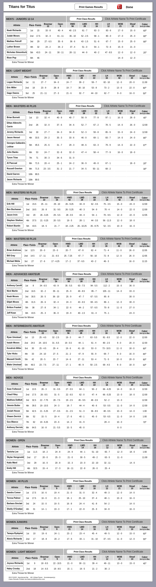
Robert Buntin (14, 226)
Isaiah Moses (13, 343)
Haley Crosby (13, 569)
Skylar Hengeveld (15, 457)
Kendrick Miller (14, 348)
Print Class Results (86, 19)
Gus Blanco (12, 422)
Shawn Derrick (14, 416)
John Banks (12, 152)
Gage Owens (13, 93)
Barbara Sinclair (15, 503)
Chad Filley (12, 394)
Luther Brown (13, 47)
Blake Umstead (14, 365)
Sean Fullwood (14, 389)
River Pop (11, 58)
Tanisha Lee (12, 452)
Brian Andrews (14, 250)
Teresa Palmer (14, 498)
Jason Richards (14, 179)
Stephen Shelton (15, 220)
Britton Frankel (14, 307)
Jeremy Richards (15, 132)
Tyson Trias (12, 157)
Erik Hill (10, 204)
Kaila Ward (12, 463)
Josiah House (13, 411)
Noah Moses (13, 296)
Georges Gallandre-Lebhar (16, 145)
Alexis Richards (14, 539)
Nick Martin (12, 291)
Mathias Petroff (14, 41)
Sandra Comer (14, 492)
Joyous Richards (15, 563)
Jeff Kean (11, 313)
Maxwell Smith (14, 359)
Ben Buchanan (14, 209)
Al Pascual (12, 163)
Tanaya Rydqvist (15, 533)
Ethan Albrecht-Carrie (14, 125)
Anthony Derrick (15, 427)
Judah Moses (13, 36)
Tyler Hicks (12, 354)
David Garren (13, 174)
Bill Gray (11, 256)
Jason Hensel (13, 137)
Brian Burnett (13, 117)
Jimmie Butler (13, 405)
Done (125, 6)
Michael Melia (13, 261)
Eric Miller (12, 87)
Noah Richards (14, 30)
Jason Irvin (12, 215)
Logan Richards (14, 82)
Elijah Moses (13, 302)
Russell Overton (15, 168)
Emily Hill (11, 468)
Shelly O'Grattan (15, 509)
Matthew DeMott (15, 400)
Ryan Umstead (14, 337)
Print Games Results (91, 7)
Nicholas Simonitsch (17, 52)
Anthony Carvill (14, 285)
